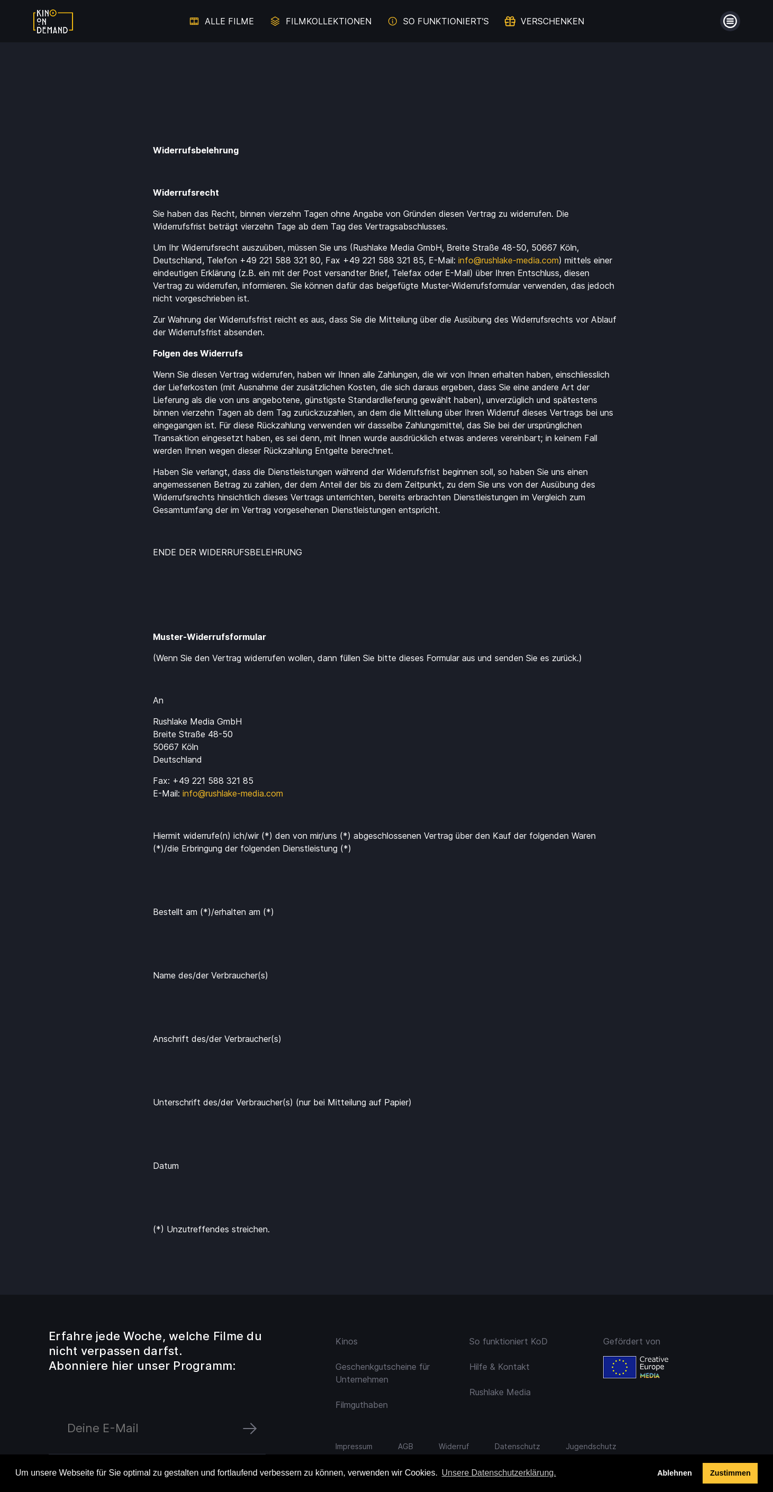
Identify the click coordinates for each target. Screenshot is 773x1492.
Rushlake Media (500, 1392)
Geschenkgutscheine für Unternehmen (382, 1373)
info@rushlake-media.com (508, 260)
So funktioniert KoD (508, 1341)
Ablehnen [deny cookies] (674, 1473)
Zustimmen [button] (730, 1473)
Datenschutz (517, 1446)
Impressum (353, 1446)
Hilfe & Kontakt (499, 1366)
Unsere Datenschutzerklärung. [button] (499, 1472)
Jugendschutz (591, 1446)
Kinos (346, 1341)
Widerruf (454, 1446)
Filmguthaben (361, 1404)
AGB (405, 1446)
